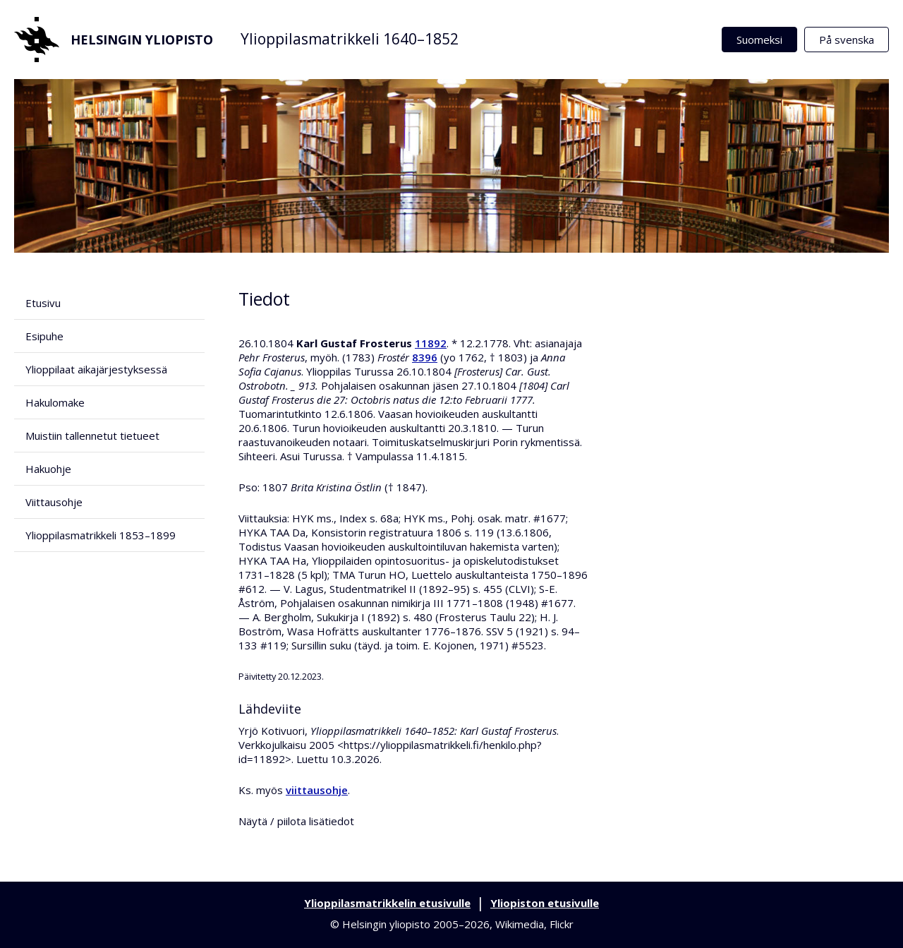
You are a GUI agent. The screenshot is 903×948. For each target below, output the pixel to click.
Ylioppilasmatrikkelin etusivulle (387, 903)
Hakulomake (55, 402)
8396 (424, 357)
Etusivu (43, 303)
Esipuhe (44, 336)
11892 (431, 343)
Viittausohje (54, 502)
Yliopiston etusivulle (544, 903)
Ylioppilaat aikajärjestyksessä (96, 369)
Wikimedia (519, 924)
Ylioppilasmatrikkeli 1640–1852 (350, 39)
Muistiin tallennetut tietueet (92, 435)
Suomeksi (759, 39)
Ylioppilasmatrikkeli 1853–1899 (100, 535)
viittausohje (317, 790)
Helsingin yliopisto (113, 39)
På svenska (846, 39)
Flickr (562, 924)
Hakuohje (48, 469)
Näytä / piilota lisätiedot (296, 821)
